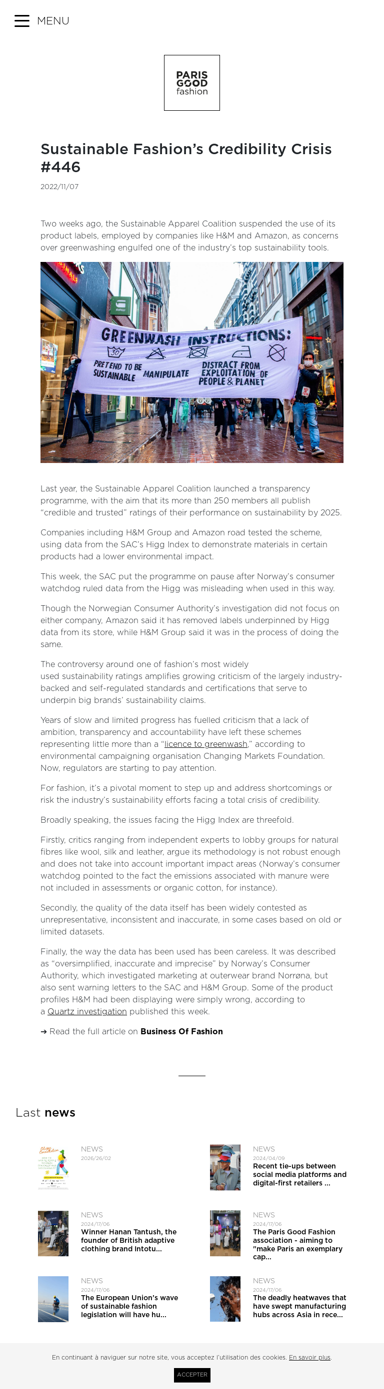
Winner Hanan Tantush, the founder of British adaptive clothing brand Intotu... (128, 1241)
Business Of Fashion (181, 1032)
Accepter (192, 1375)
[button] (42, 21)
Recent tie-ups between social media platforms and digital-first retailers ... (299, 1175)
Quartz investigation (87, 1012)
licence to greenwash (206, 744)
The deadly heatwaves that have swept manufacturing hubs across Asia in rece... (299, 1307)
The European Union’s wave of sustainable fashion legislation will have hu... (129, 1307)
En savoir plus (309, 1358)
